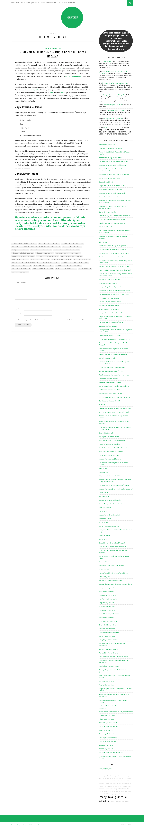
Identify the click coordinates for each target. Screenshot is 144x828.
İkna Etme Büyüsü (105, 519)
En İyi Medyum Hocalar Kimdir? (109, 401)
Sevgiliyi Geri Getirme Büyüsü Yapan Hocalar (114, 266)
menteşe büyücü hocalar (71, 256)
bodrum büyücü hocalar (49, 243)
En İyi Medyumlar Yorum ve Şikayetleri (112, 257)
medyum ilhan (116, 776)
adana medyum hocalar (117, 789)
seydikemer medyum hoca (65, 269)
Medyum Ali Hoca (41, 825)
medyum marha (110, 778)
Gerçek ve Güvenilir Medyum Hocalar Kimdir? (114, 294)
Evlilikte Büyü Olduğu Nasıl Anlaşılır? (111, 189)
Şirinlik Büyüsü (104, 522)
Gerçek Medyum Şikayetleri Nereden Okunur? (114, 161)
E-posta (17, 309)
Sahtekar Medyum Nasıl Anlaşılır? (110, 382)
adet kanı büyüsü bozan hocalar (113, 781)
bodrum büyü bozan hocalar (24, 243)
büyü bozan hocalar (73, 76)
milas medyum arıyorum (62, 259)
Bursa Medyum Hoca (106, 745)
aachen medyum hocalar (117, 791)
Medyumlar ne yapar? (106, 588)
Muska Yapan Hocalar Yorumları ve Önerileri (114, 175)
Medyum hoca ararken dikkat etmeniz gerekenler (116, 584)
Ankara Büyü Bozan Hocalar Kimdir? (111, 752)
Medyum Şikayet (16, 825)
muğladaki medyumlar (21, 269)
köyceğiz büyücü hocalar (23, 253)
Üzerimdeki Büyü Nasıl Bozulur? (110, 335)
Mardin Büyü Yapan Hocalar (108, 649)
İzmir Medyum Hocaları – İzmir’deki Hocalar (113, 657)
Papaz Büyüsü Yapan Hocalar (109, 197)
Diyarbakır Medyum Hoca (107, 625)
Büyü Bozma (103, 242)
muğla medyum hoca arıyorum (68, 266)
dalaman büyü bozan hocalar (24, 247)
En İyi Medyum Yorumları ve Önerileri (111, 322)
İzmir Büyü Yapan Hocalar (108, 741)
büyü (61, 68)
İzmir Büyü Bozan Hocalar (108, 738)
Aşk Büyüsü (103, 511)
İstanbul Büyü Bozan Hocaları (109, 666)
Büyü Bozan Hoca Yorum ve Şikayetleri (112, 440)
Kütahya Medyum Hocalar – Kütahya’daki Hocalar (116, 712)
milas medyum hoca (82, 259)
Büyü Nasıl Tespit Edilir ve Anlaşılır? (111, 451)
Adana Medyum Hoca (106, 719)
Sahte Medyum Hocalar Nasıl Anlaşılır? (112, 543)
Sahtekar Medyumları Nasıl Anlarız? (111, 148)
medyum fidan (126, 794)
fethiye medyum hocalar (41, 250)
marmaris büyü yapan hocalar (68, 253)
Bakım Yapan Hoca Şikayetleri (109, 455)
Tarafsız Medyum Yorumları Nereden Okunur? (114, 375)
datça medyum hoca (20, 250)
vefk (51, 92)
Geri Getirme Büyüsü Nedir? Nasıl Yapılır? (113, 448)
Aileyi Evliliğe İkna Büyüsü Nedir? (110, 178)
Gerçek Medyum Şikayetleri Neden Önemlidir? (114, 485)
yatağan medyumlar (20, 272)
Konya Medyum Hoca (106, 730)
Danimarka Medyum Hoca (108, 621)
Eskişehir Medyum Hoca (107, 715)
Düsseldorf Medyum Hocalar (109, 614)
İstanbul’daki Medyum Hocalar (109, 632)
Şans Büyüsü (103, 468)
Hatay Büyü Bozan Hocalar (108, 640)
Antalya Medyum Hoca (106, 685)
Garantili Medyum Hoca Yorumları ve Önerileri (114, 216)
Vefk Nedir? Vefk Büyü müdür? (109, 309)
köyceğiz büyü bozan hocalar (66, 250)
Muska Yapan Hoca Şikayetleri (109, 515)
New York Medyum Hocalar (108, 599)
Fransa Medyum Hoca (106, 591)
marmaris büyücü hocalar (23, 256)
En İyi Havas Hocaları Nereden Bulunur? (112, 186)
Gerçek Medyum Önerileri (108, 212)
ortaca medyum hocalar (43, 269)
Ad (16, 304)
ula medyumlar (85, 269)
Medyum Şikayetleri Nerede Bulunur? (111, 393)
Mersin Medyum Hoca (106, 617)
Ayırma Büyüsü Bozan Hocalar (109, 298)
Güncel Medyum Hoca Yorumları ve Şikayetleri (114, 397)
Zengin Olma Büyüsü (106, 182)
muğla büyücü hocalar (21, 266)
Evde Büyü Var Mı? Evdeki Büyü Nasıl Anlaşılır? (114, 412)
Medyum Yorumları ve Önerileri (109, 279)
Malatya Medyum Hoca (107, 636)
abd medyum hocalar (105, 776)
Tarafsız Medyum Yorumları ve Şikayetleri (113, 354)
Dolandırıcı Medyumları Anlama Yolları (112, 219)
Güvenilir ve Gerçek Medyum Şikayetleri (112, 165)
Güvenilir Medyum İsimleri (108, 283)
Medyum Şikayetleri (53, 48)
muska (63, 92)
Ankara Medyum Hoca (106, 681)
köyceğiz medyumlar (44, 253)
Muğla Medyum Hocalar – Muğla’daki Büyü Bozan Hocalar (53, 54)
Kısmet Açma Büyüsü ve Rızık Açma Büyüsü (113, 573)
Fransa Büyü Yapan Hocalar (108, 653)
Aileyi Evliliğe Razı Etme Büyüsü (109, 305)
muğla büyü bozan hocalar (23, 262)
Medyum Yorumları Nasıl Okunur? (110, 313)
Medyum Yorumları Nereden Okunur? (111, 566)
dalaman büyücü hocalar (49, 247)
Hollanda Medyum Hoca (107, 606)
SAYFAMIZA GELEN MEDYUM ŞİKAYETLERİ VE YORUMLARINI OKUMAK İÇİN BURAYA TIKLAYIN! (43, 3)
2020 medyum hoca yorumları (119, 783)
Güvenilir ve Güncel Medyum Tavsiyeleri (112, 193)
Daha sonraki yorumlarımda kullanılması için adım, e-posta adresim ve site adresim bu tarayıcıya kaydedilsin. (51, 320)
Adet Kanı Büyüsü (105, 535)
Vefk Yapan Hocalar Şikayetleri (109, 390)
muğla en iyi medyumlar (44, 266)
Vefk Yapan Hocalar (105, 507)
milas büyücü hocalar (40, 259)
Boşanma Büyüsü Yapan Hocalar (110, 302)
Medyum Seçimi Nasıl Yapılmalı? (109, 287)
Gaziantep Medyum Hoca (107, 734)
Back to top (127, 825)
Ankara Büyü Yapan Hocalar (108, 723)
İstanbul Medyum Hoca (107, 629)
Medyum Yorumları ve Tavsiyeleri (110, 580)
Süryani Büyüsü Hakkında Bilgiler (110, 476)
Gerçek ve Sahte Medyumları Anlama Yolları (114, 253)
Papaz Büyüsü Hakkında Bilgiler (110, 444)
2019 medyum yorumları (118, 786)
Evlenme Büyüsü (104, 562)
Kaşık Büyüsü (103, 472)
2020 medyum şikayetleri (113, 794)
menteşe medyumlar (20, 259)
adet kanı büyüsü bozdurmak (119, 801)
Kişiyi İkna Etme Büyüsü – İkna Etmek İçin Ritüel (115, 270)
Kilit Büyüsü (103, 539)
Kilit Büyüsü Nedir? (105, 227)
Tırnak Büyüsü (104, 569)
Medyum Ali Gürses (29, 825)
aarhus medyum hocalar (106, 804)
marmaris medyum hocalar (47, 256)
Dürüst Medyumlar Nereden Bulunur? (112, 367)
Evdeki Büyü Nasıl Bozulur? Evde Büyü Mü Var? (115, 339)
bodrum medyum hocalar (72, 243)
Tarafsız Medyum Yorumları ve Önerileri (112, 223)
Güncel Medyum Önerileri (107, 358)
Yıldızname (102, 405)
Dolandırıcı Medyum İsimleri (108, 379)
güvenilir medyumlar (31, 90)
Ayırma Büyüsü (104, 496)
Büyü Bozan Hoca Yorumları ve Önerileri (112, 547)
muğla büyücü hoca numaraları (75, 262)
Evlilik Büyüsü (107, 61)
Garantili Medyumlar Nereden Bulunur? (112, 249)
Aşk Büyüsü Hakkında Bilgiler (109, 437)
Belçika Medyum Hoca (106, 603)
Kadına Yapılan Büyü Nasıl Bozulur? (111, 158)
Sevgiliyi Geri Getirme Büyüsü (109, 526)
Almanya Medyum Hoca (107, 610)
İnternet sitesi (19, 314)
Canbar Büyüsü (104, 577)
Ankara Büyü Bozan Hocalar (108, 726)
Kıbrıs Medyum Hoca (106, 749)
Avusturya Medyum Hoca (107, 595)
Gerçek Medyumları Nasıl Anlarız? (110, 504)
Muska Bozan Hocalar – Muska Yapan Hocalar (114, 291)
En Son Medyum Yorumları (113, 105)
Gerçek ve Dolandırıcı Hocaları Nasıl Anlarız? (114, 386)
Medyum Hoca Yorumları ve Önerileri (114, 83)
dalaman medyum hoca (72, 247)
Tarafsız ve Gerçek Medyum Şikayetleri (112, 246)
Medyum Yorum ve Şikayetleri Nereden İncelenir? (116, 489)
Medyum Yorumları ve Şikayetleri (114, 95)
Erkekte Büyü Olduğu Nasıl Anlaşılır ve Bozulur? (115, 408)
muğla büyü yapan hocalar (48, 262)
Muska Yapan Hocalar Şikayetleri (110, 500)
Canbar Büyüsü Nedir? (106, 433)
